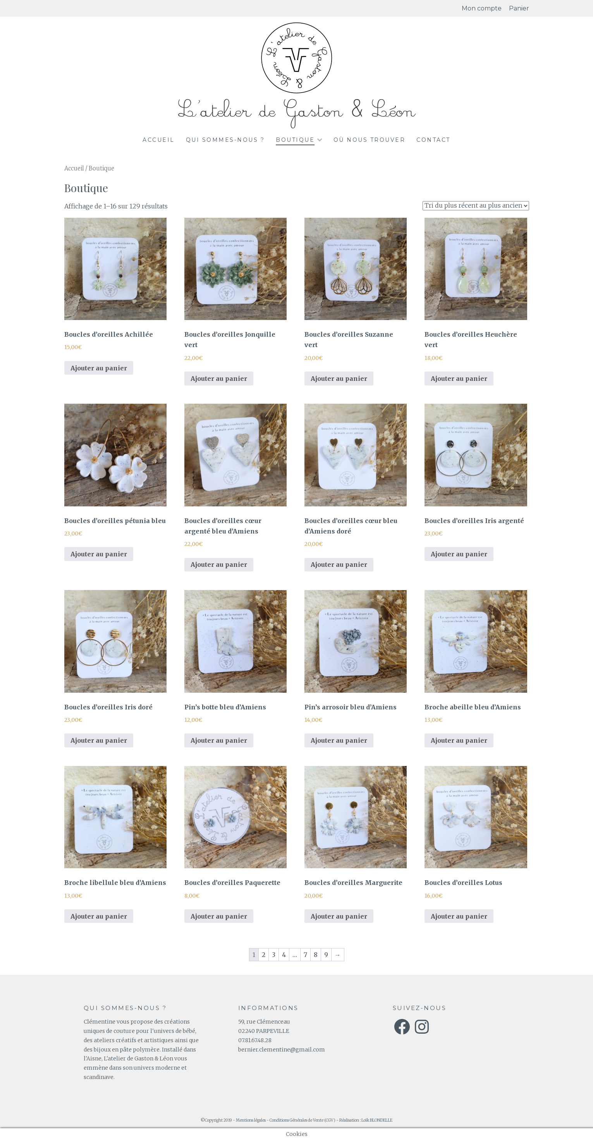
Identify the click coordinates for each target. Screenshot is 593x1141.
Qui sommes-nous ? (225, 139)
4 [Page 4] (284, 955)
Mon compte (482, 8)
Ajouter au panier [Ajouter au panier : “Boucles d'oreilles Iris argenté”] (459, 554)
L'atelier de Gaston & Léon (296, 111)
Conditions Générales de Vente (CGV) (302, 1120)
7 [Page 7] (305, 955)
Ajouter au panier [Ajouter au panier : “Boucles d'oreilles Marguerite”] (339, 916)
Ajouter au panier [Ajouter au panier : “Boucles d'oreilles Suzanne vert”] (339, 378)
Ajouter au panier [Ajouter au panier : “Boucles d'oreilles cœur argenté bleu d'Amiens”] (219, 564)
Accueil (159, 139)
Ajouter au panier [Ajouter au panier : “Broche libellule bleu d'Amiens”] (98, 916)
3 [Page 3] (273, 955)
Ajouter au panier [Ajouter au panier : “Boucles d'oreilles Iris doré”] (98, 740)
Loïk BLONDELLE (376, 1120)
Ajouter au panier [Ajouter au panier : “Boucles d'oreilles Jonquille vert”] (219, 378)
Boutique (295, 139)
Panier (519, 8)
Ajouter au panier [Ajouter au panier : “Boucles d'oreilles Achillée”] (98, 368)
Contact (433, 139)
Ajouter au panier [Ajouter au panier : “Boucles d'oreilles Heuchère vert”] (459, 378)
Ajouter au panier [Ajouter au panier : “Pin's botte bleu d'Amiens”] (219, 740)
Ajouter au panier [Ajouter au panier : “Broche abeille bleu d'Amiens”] (459, 740)
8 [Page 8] (316, 955)
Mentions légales (251, 1120)
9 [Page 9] (326, 955)
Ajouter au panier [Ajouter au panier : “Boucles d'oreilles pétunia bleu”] (98, 554)
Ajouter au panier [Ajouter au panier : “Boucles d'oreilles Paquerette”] (219, 916)
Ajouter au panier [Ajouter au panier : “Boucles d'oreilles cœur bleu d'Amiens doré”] (339, 564)
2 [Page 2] (263, 955)
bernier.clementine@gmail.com (281, 1049)
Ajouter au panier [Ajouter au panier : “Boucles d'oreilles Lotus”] (459, 916)
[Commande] (476, 205)
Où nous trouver (369, 139)
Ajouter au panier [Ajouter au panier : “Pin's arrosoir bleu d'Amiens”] (339, 740)
